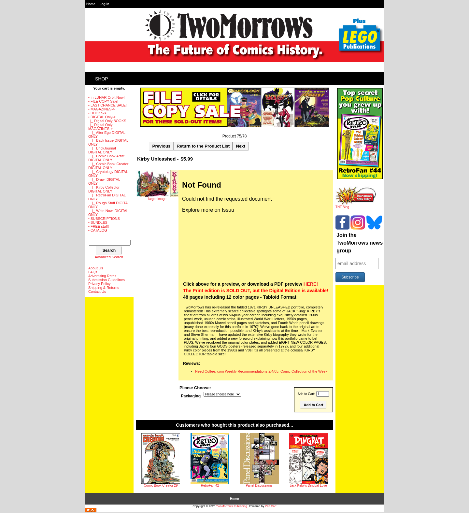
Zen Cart (271, 506)
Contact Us (97, 291)
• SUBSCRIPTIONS (104, 219)
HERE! (311, 284)
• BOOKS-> (97, 113)
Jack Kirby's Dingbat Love (308, 485)
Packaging (191, 396)
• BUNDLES (97, 222)
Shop (101, 78)
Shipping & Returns (103, 288)
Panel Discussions (259, 485)
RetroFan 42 (210, 485)
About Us (95, 268)
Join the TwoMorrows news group (359, 242)
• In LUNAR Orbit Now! (106, 97)
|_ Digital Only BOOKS (107, 121)
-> (102, 117)
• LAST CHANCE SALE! (107, 105)
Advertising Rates (102, 276)
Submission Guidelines (106, 280)
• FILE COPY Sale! (103, 101)
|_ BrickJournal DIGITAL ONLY (102, 150)
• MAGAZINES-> (101, 109)
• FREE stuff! (98, 226)
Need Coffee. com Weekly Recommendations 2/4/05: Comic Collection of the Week (261, 371)
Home (90, 4)
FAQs (92, 272)
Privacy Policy (99, 284)
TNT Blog (355, 205)
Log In (104, 4)
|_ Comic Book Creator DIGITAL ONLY (108, 166)
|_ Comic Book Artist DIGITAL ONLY (106, 158)
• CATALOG (97, 230)
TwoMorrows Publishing (231, 506)
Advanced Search (109, 257)
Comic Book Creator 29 (161, 485)
